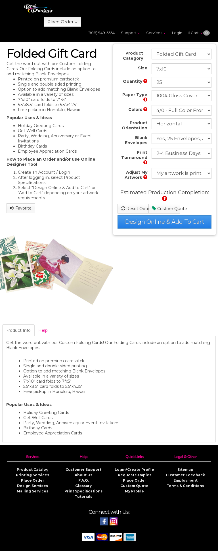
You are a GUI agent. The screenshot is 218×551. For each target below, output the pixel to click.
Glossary (83, 486)
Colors (137, 109)
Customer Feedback (185, 475)
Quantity (135, 81)
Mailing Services (32, 491)
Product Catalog (33, 469)
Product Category (133, 56)
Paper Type (134, 97)
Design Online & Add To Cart (164, 221)
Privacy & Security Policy (162, 546)
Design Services (32, 486)
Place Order (32, 480)
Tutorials (83, 496)
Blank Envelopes (136, 140)
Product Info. (18, 330)
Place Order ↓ (62, 21)
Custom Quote (166, 208)
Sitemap (185, 469)
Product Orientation (134, 125)
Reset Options (135, 208)
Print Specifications (83, 491)
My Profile (134, 491)
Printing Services (32, 475)
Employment (185, 480)
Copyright (130, 546)
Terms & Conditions (185, 486)
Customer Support (83, 469)
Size (142, 68)
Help (43, 330)
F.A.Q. (83, 480)
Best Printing (77, 546)
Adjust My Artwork (136, 175)
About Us (83, 475)
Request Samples (134, 475)
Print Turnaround (134, 157)
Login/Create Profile (134, 469)
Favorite (21, 208)
